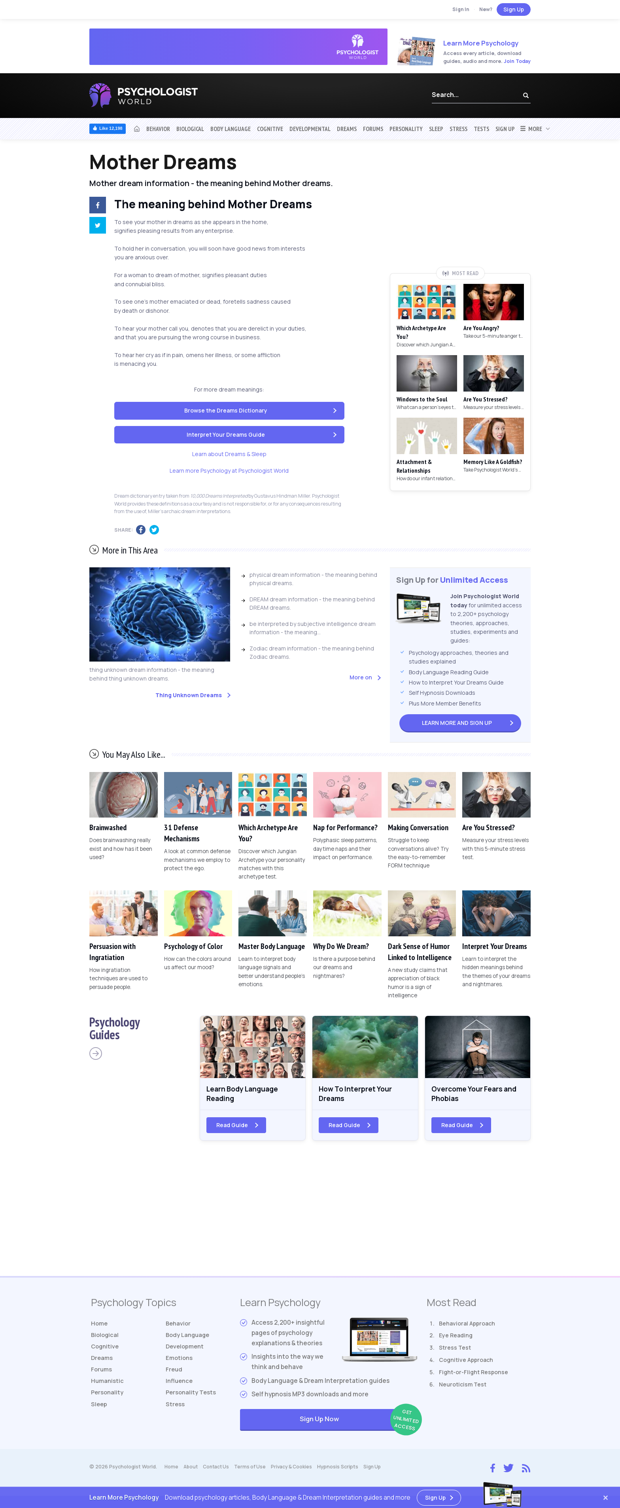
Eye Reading (456, 1338)
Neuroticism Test (462, 1387)
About (191, 1469)
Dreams (347, 129)
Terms (254, 1469)
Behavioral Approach (467, 1326)
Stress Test (455, 1350)
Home (100, 1326)
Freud (174, 1375)
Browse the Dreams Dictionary (225, 410)
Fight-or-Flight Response (473, 1375)
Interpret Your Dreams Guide (226, 434)
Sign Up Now (358, 1423)
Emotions (180, 1363)
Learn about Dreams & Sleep (229, 454)
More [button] (531, 129)
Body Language (230, 129)
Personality (406, 129)
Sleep (436, 129)
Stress (458, 129)
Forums (373, 129)
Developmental (310, 129)
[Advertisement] (460, 208)
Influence (180, 1387)
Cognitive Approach (466, 1363)
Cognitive (270, 129)
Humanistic (108, 1387)
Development (186, 1350)
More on (361, 677)
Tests (481, 129)
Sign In (460, 9)
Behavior (158, 129)
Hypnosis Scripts (343, 1469)
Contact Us (218, 1469)
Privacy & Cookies (296, 1469)
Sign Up (513, 9)
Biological (190, 129)
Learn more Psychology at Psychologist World (229, 470)
